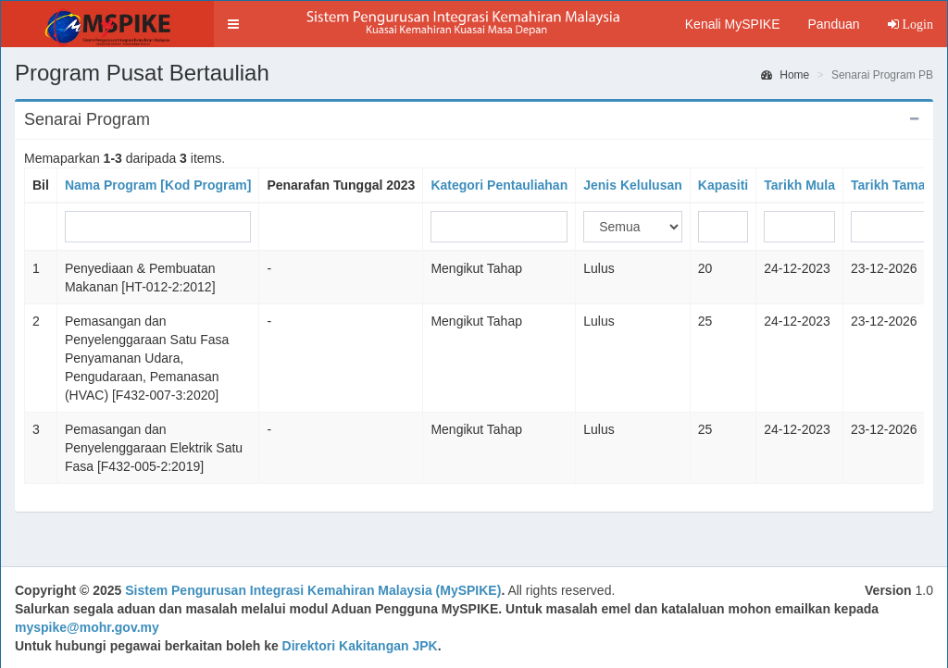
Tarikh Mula (799, 185)
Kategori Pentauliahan (499, 185)
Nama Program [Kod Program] (158, 185)
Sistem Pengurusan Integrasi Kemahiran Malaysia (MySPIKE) (313, 590)
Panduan (833, 24)
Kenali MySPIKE (732, 24)
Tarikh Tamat (890, 185)
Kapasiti (723, 185)
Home (785, 74)
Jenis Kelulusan (632, 185)
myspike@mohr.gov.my (87, 627)
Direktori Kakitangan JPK (360, 645)
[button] (233, 24)
